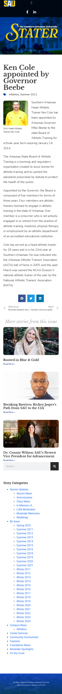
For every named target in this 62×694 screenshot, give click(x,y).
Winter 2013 (24, 577)
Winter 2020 (24, 605)
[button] (31, 2)
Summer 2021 (25, 565)
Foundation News (20, 645)
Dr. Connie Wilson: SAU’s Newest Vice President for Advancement (29, 454)
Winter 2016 (24, 589)
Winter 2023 (24, 617)
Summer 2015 (25, 545)
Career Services (19, 633)
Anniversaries (24, 497)
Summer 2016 (25, 549)
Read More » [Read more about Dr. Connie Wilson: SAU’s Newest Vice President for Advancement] (9, 460)
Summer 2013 (25, 537)
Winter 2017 (24, 593)
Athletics (14, 94)
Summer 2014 (25, 541)
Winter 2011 (24, 569)
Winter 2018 (24, 597)
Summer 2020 (25, 561)
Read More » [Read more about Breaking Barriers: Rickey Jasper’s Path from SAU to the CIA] (9, 412)
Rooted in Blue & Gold (21, 360)
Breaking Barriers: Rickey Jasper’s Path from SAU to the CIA (29, 406)
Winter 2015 (24, 585)
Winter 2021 (24, 609)
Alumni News (24, 493)
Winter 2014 (24, 581)
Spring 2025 (24, 525)
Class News (23, 501)
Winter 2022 (24, 613)
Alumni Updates (19, 489)
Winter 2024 (24, 621)
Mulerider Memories (28, 513)
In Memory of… (25, 505)
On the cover (17, 653)
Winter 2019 (24, 601)
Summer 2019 (25, 557)
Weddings (22, 517)
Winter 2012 (24, 573)
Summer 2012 (25, 533)
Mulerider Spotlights (21, 649)
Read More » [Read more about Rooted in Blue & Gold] (9, 364)
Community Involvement (24, 637)
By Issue (15, 521)
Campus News (18, 625)
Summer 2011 (28, 94)
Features (15, 641)
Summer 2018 (25, 553)
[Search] (54, 466)
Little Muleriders (26, 509)
